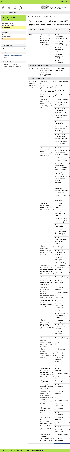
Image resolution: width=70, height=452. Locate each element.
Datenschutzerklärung (23, 450)
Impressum (4, 450)
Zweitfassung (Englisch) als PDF (12, 66)
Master (40, 16)
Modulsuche (5, 35)
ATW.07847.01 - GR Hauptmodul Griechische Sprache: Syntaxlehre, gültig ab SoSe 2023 (47, 342)
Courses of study (32, 16)
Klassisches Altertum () (50, 16)
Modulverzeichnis (7, 27)
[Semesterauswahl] (13, 48)
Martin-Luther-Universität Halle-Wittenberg (54, 7)
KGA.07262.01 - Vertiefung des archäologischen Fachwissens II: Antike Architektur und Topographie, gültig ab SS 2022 (46, 397)
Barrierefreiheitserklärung (37, 450)
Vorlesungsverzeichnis (8, 23)
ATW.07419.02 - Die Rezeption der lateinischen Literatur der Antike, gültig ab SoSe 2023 (47, 250)
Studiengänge (6, 39)
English (61, 1)
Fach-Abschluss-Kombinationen (11, 41)
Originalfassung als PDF (10, 64)
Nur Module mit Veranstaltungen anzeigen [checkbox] (13, 56)
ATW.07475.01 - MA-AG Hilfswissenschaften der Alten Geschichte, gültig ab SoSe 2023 (47, 353)
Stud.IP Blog (11, 450)
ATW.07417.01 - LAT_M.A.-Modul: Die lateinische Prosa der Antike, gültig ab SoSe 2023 (46, 104)
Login (67, 1)
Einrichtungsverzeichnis (8, 25)
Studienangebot (6, 36)
